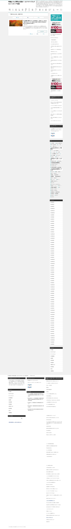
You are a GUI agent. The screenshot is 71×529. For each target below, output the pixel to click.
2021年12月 (53, 310)
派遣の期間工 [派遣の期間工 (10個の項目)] (54, 187)
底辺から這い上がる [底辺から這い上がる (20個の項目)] (56, 159)
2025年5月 (52, 223)
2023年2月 (52, 280)
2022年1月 (52, 308)
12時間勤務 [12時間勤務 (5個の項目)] (52, 143)
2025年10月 (53, 212)
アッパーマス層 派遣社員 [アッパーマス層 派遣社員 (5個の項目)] (54, 150)
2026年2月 (52, 204)
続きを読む (44, 31)
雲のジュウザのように (49, 517)
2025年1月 (52, 231)
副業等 (52, 358)
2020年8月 (52, 344)
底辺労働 (32, 10)
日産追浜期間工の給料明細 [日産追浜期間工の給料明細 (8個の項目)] (56, 167)
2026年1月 (52, 206)
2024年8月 (52, 242)
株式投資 (16, 10)
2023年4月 (52, 276)
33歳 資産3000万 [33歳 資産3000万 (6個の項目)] (59, 143)
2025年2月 (52, 229)
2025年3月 (52, 227)
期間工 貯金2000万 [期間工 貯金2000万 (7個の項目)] (54, 174)
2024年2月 (52, 255)
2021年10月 (53, 314)
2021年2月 (52, 331)
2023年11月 (53, 261)
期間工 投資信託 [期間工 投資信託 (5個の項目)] (58, 171)
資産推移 (46, 10)
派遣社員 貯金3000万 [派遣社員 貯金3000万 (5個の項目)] (54, 190)
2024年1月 (52, 257)
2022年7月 (52, 295)
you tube (53, 10)
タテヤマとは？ (50, 10)
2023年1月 (52, 282)
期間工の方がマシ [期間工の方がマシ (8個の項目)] (54, 181)
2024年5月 (52, 248)
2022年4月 (52, 301)
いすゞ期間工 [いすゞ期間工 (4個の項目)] (59, 144)
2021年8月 (52, 318)
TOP (18, 375)
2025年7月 (52, 219)
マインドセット (36, 9)
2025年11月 (53, 210)
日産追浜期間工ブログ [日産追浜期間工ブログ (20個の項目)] (56, 169)
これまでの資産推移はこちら (50, 500)
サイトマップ (61, 10)
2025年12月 (53, 208)
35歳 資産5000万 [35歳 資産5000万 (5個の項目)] (53, 144)
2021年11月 (53, 312)
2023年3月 (52, 278)
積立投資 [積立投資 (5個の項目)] (52, 195)
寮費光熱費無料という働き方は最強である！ (15, 422)
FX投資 (19, 10)
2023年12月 (53, 259)
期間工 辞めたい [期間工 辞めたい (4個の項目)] (53, 179)
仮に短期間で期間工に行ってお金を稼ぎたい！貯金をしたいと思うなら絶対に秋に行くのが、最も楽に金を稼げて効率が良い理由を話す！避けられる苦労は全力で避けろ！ (35, 22)
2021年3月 (52, 329)
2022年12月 (53, 284)
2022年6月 (52, 297)
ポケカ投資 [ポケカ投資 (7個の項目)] (53, 155)
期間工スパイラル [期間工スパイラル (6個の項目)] (54, 185)
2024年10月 (53, 238)
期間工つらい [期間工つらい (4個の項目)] (58, 179)
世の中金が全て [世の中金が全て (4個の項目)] (59, 155)
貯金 (51, 368)
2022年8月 (52, 293)
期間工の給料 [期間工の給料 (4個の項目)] (52, 182)
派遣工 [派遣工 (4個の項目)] (59, 187)
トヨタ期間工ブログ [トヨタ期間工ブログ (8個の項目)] (55, 153)
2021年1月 (52, 333)
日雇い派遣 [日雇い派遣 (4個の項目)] (52, 171)
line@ (57, 9)
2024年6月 (52, 246)
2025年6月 (52, 221)
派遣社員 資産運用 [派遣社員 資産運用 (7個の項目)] (54, 193)
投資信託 (22, 10)
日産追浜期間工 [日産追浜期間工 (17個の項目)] (55, 162)
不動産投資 (25, 9)
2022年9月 (52, 291)
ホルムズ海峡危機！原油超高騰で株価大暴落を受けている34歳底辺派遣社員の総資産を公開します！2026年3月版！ (36, 394)
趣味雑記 (40, 10)
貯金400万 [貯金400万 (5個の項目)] (52, 196)
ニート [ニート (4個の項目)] (61, 153)
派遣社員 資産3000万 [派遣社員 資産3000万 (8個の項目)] (55, 192)
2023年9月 (52, 265)
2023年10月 (53, 263)
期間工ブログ (10, 10)
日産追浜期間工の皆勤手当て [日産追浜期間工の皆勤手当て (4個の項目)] (54, 164)
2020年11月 (53, 337)
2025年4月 (52, 225)
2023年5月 (52, 274)
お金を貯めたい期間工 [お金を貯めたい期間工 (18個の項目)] (56, 148)
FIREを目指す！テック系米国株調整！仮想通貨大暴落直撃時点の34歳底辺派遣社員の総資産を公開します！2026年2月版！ (36, 399)
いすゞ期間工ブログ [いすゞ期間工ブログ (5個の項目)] (54, 146)
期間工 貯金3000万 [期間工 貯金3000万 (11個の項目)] (56, 176)
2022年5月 (52, 299)
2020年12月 (53, 335)
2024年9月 (52, 240)
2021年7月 (52, 320)
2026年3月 (52, 202)
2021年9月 (52, 316)
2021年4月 (52, 327)
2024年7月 (52, 244)
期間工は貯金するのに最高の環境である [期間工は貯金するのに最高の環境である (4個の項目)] (55, 184)
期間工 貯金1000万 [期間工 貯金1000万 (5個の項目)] (54, 173)
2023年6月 (52, 272)
